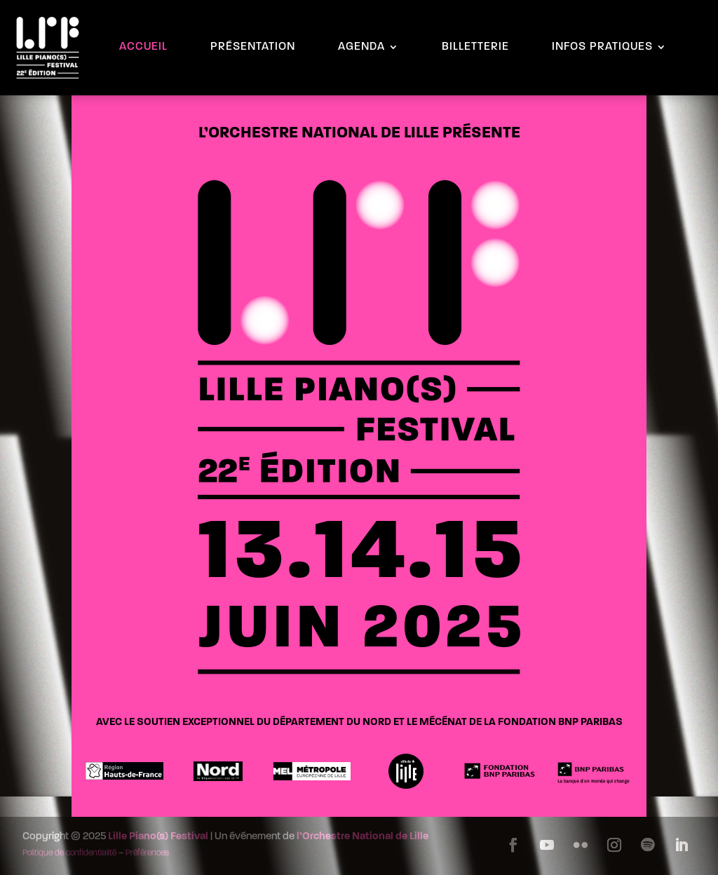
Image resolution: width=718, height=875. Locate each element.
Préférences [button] (147, 853)
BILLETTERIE (475, 47)
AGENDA (361, 47)
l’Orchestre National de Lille (362, 837)
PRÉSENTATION (252, 47)
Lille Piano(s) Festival (158, 837)
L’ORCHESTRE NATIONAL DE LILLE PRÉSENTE (359, 134)
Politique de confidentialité (69, 853)
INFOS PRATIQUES (602, 47)
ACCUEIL (143, 47)
